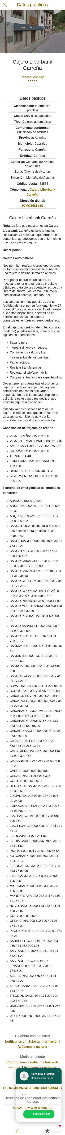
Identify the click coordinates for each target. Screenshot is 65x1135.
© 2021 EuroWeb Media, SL (32, 1108)
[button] (49, 1128)
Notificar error (15, 1041)
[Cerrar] (5, 5)
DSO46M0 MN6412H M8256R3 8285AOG (32, 1088)
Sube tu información (43, 1041)
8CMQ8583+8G (32, 205)
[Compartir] (18, 1131)
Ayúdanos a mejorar (32, 1046)
